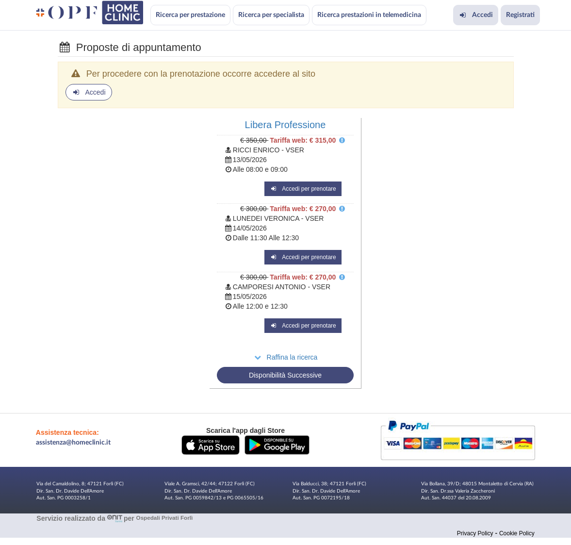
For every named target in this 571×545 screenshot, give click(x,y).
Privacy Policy (475, 533)
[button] (210, 444)
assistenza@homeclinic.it (73, 442)
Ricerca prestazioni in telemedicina (369, 15)
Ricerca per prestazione (190, 15)
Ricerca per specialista (271, 15)
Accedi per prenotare (303, 188)
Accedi (475, 15)
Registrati (520, 15)
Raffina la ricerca (285, 357)
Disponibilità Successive (285, 375)
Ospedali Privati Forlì (164, 518)
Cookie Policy (517, 533)
